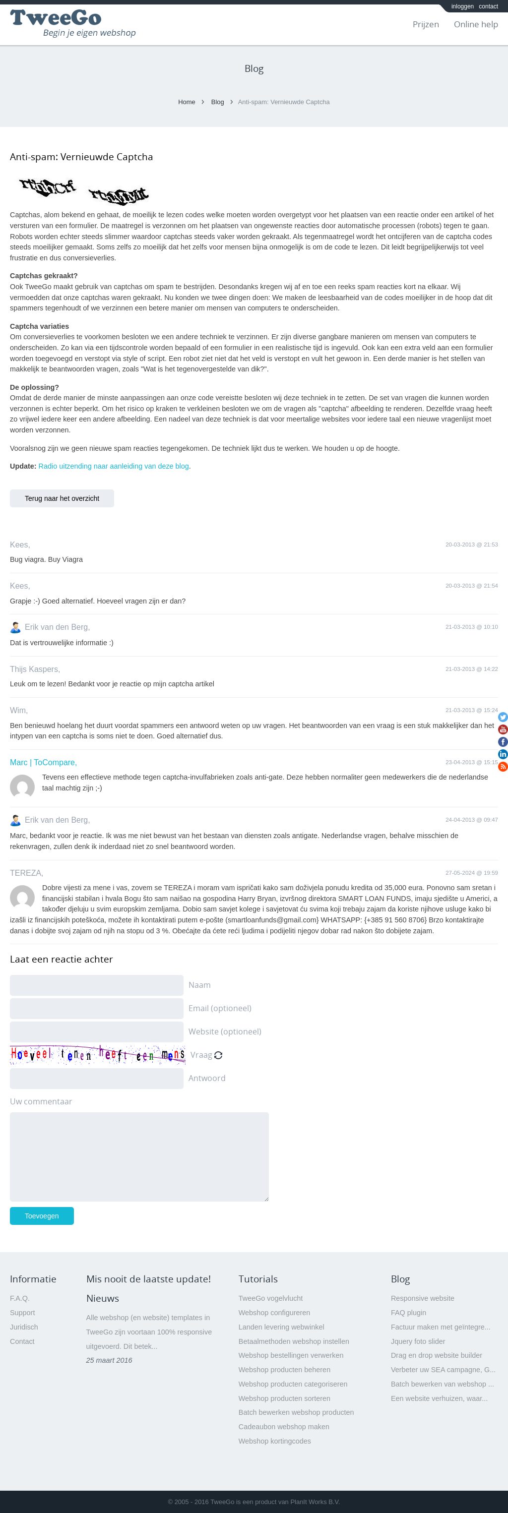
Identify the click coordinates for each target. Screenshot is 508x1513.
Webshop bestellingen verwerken (291, 1355)
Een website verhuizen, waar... (439, 1398)
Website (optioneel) (225, 1031)
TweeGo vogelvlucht (271, 1298)
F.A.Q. (20, 1298)
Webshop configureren (275, 1313)
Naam (200, 984)
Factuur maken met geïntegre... (441, 1327)
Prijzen (426, 24)
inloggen (462, 6)
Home (186, 102)
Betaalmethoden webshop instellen (294, 1341)
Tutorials (258, 1278)
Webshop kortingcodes (275, 1441)
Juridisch (24, 1327)
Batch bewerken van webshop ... (442, 1384)
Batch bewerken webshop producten (296, 1412)
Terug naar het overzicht (62, 498)
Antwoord (207, 1078)
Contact (22, 1341)
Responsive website (422, 1298)
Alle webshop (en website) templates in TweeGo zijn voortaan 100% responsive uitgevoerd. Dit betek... (149, 1332)
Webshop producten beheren (284, 1370)
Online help (476, 24)
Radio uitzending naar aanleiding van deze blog (114, 466)
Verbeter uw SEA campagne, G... (443, 1370)
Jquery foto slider (418, 1341)
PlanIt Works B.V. (315, 1502)
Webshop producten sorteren (284, 1398)
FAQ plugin (408, 1313)
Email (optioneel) (220, 1008)
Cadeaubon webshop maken (284, 1427)
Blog (217, 102)
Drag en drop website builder (436, 1355)
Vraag (201, 1054)
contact (488, 6)
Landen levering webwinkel (281, 1327)
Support (22, 1313)
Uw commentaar (41, 1101)
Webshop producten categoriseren (293, 1384)
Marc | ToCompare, (43, 762)
